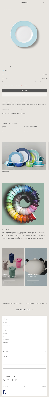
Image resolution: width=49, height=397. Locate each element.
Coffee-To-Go (6, 339)
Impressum (43, 386)
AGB (25, 386)
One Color (5, 333)
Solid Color (5, 330)
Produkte (5, 322)
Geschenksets (6, 345)
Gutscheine (5, 342)
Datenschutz (5, 386)
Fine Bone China (6, 325)
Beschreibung (14, 123)
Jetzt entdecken (9, 282)
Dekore (4, 328)
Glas (4, 336)
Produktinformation (6, 123)
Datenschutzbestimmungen (11, 113)
